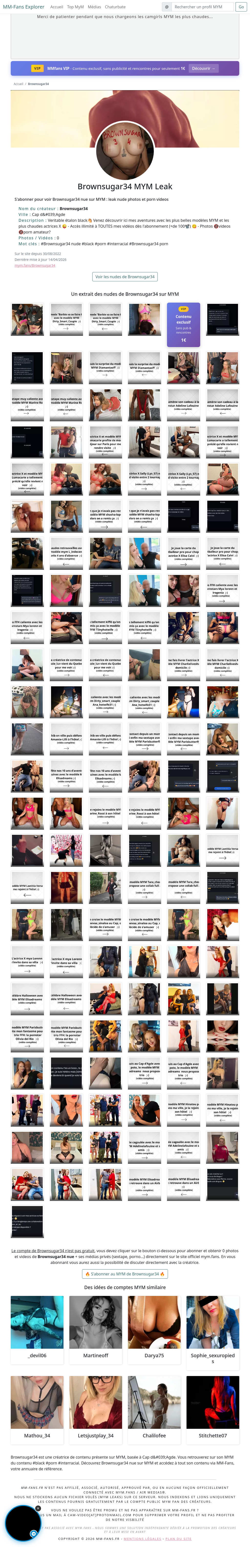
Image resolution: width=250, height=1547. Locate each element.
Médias (94, 7)
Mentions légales (142, 1538)
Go (241, 7)
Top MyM (75, 7)
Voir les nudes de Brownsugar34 (125, 276)
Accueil (56, 7)
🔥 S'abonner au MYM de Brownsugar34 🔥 (125, 1274)
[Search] (203, 6)
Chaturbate (115, 7)
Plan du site (179, 1538)
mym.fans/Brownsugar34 (35, 265)
